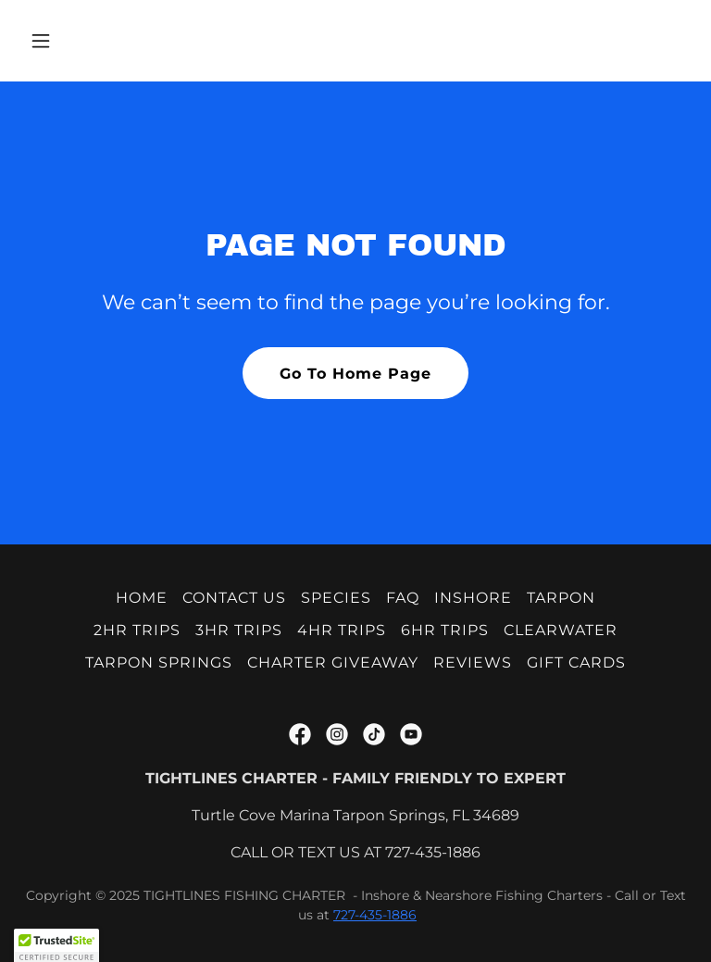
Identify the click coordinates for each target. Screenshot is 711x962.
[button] (98, 40)
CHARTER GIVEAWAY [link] (332, 662)
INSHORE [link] (473, 597)
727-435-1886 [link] (432, 852)
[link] (299, 734)
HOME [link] (142, 597)
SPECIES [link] (336, 597)
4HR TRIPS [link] (341, 630)
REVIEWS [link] (472, 662)
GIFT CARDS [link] (576, 662)
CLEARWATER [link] (560, 630)
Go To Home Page (355, 373)
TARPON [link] (561, 597)
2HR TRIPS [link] (137, 630)
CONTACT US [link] (234, 597)
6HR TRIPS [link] (445, 630)
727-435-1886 (375, 914)
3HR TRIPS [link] (238, 630)
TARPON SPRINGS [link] (158, 662)
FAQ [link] (402, 597)
